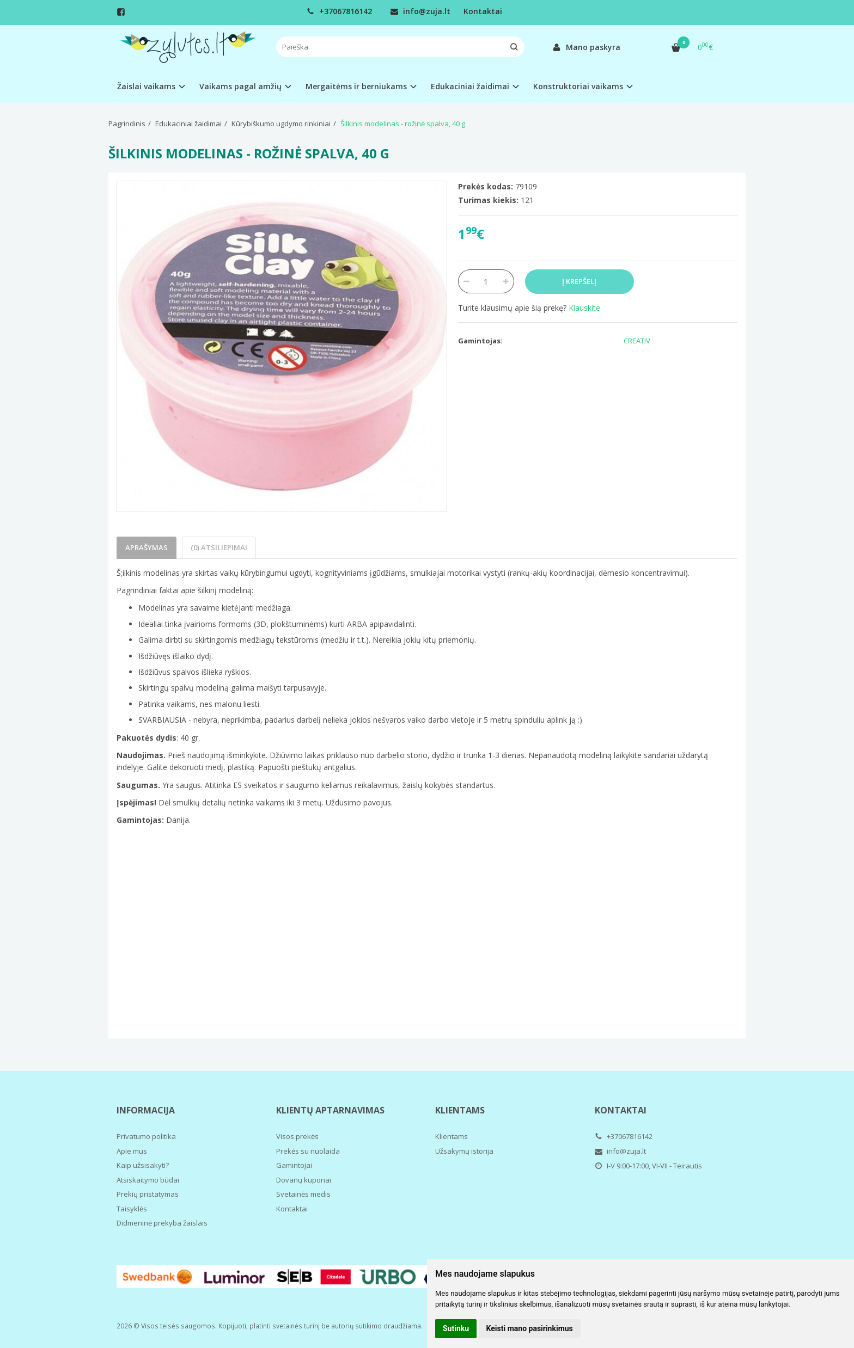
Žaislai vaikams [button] (146, 86)
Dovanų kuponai (303, 1180)
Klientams (460, 1110)
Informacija (146, 1110)
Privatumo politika (146, 1136)
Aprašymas (146, 547)
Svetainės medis (303, 1194)
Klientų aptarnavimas (330, 1110)
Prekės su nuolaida (308, 1151)
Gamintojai (294, 1165)
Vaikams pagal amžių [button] (240, 86)
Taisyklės (132, 1209)
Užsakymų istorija (464, 1151)
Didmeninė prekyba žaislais (162, 1223)
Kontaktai (482, 11)
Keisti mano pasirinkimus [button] (529, 1328)
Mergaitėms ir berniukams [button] (356, 86)
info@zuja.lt (420, 11)
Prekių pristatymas (148, 1194)
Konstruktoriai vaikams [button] (578, 86)
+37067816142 (339, 11)
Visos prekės (297, 1136)
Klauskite (584, 308)
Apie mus (132, 1151)
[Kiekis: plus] (506, 281)
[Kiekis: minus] (466, 281)
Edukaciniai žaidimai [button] (470, 86)
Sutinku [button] (456, 1328)
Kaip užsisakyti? (143, 1165)
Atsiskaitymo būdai (148, 1180)
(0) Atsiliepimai (219, 547)
